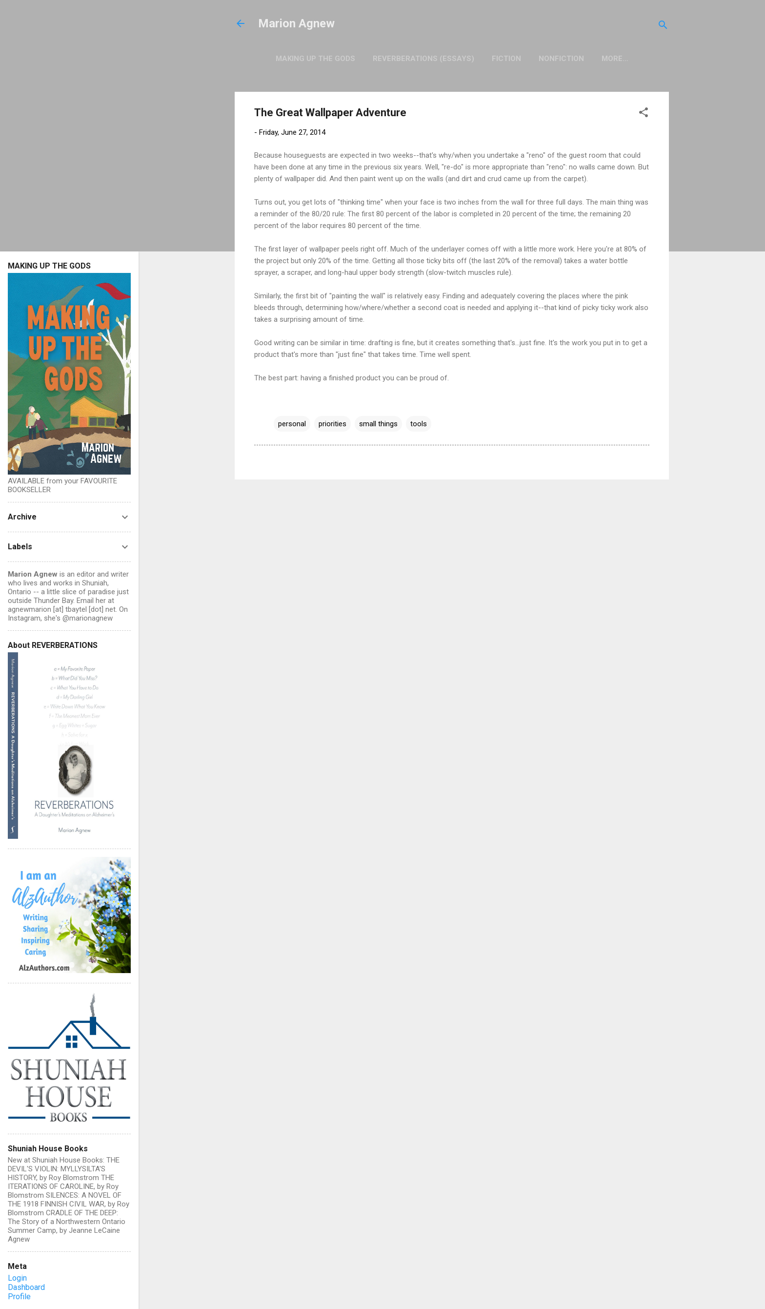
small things (378, 423)
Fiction (506, 58)
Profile (19, 1296)
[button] (643, 114)
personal (292, 423)
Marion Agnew (296, 23)
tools (418, 423)
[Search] (663, 27)
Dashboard (26, 1287)
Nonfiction (561, 58)
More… (615, 58)
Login (17, 1278)
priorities (332, 423)
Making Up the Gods (315, 58)
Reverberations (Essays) (423, 58)
